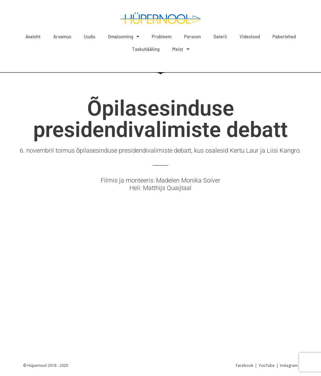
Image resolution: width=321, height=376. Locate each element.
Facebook (244, 365)
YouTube (267, 365)
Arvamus (62, 36)
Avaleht (33, 36)
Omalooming (123, 36)
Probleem (161, 36)
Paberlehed (284, 36)
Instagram (289, 365)
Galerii (220, 36)
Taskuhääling (146, 49)
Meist (180, 49)
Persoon (192, 36)
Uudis (89, 36)
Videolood (249, 36)
